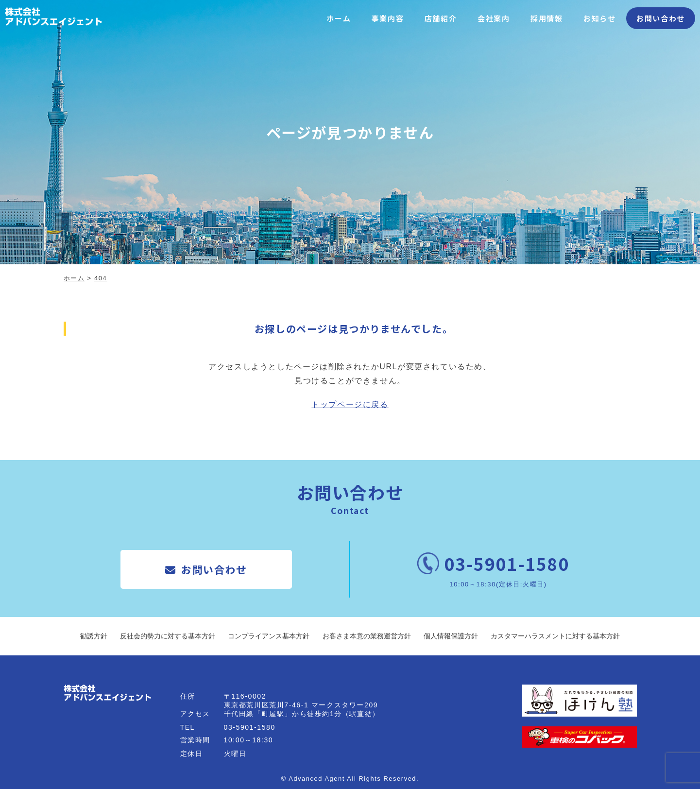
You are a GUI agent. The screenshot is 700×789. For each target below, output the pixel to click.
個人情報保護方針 (451, 636)
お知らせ (599, 18)
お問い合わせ (660, 18)
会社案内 (494, 18)
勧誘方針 (93, 636)
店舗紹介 (441, 18)
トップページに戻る (349, 404)
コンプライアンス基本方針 (268, 636)
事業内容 (388, 18)
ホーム (338, 18)
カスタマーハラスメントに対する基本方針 (555, 636)
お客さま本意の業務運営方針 (367, 636)
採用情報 (546, 18)
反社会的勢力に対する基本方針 (167, 636)
